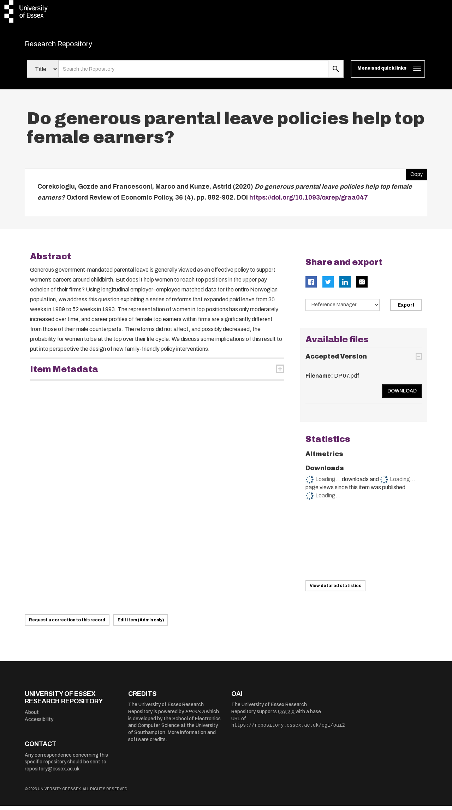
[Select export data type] (342, 309)
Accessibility (39, 723)
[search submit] (336, 73)
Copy (414, 177)
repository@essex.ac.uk (52, 773)
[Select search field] (42, 73)
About (32, 717)
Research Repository (74, 46)
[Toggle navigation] (388, 73)
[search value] (193, 73)
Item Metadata (64, 373)
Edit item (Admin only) (141, 624)
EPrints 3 (195, 716)
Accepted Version (336, 361)
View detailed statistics (335, 589)
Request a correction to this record (67, 624)
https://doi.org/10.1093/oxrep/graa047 (308, 202)
